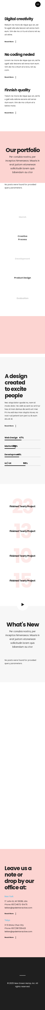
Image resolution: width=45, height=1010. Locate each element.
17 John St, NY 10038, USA (16, 901)
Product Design (22, 278)
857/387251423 (18, 928)
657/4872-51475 (19, 904)
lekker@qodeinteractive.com (18, 907)
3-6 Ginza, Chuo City (14, 925)
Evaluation (22, 298)
